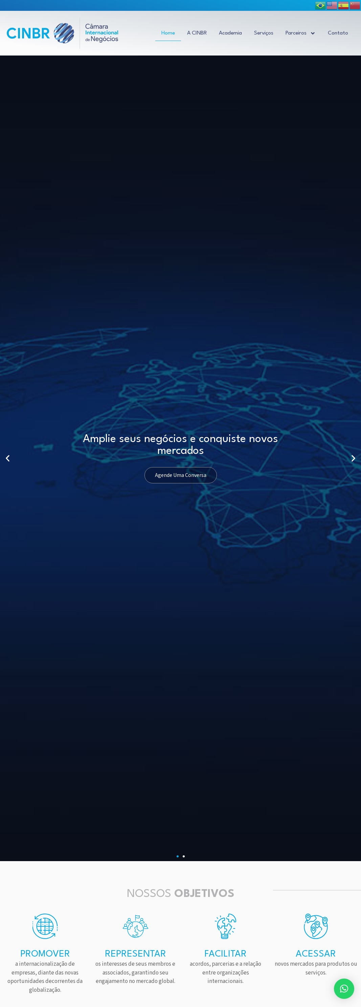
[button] (178, 856)
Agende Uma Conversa (180, 475)
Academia (230, 33)
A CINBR (197, 33)
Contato (338, 33)
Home (168, 33)
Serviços (263, 33)
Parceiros (301, 33)
